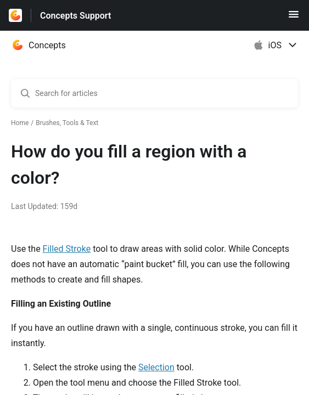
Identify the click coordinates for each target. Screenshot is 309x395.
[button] (293, 18)
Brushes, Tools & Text (67, 123)
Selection (156, 367)
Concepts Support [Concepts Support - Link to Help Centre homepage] (75, 15)
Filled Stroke (67, 249)
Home (20, 123)
